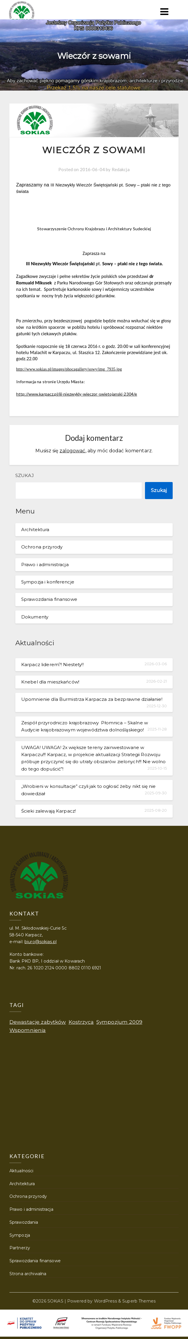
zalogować (72, 450)
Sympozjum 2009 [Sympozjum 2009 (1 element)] (119, 1022)
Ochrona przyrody (41, 547)
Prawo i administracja (45, 564)
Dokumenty (34, 617)
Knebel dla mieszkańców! (50, 682)
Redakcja (121, 169)
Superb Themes (139, 1301)
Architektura (35, 529)
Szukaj (24, 475)
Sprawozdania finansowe (49, 599)
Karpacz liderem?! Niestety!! (52, 664)
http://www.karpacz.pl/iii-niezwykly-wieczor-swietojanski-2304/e (76, 393)
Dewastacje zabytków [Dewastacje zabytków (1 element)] (37, 1022)
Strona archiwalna (27, 1273)
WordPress (105, 1301)
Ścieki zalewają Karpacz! (48, 811)
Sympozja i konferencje (47, 582)
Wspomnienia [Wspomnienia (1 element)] (27, 1030)
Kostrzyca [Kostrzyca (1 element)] (81, 1022)
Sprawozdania (23, 1222)
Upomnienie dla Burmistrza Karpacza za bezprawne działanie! (91, 699)
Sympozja (19, 1235)
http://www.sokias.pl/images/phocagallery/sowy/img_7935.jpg (69, 369)
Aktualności (21, 1170)
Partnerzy (19, 1247)
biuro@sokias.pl (40, 941)
